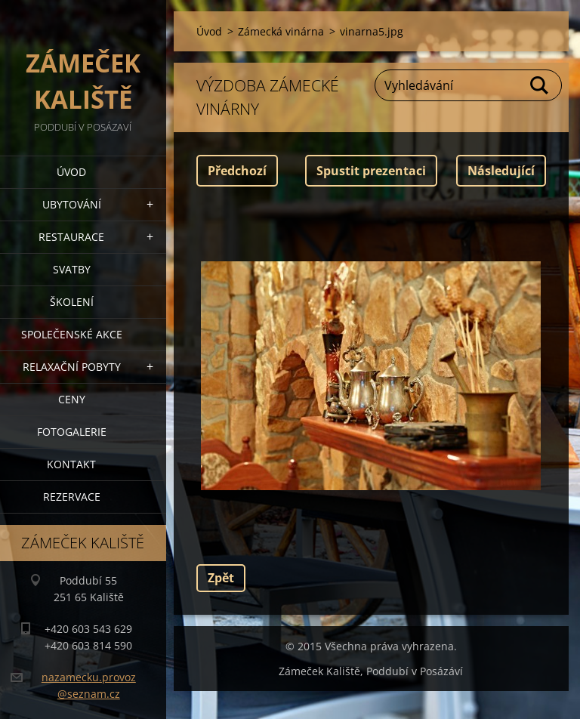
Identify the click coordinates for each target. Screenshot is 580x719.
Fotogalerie (71, 431)
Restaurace (71, 237)
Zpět (221, 577)
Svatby (72, 269)
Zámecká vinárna (281, 31)
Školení (72, 302)
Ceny (71, 399)
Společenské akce (71, 334)
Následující (501, 170)
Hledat (540, 85)
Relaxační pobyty (72, 367)
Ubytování (71, 204)
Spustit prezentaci (371, 170)
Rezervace (71, 496)
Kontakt (71, 464)
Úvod (71, 172)
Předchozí (237, 170)
